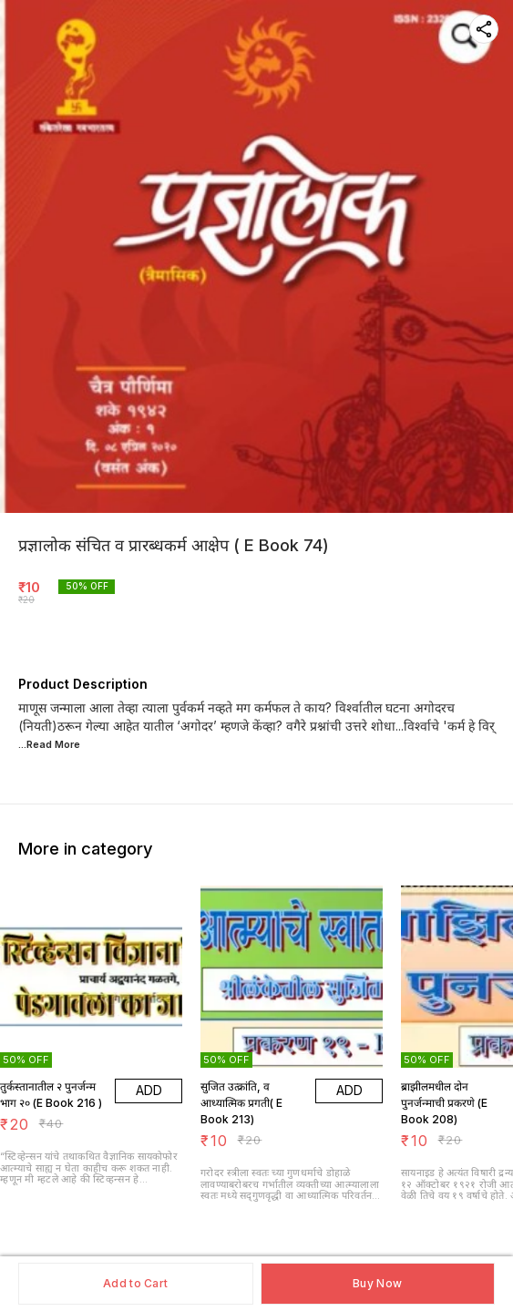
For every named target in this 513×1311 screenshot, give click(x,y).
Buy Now (377, 1283)
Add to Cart (135, 1283)
